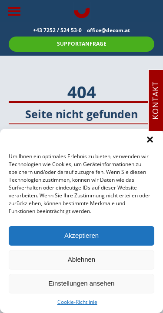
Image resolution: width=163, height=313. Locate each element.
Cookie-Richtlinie (77, 302)
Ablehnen (81, 259)
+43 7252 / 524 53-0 (60, 30)
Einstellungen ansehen (82, 283)
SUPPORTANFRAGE (81, 43)
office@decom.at (108, 30)
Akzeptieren (81, 235)
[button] (150, 139)
